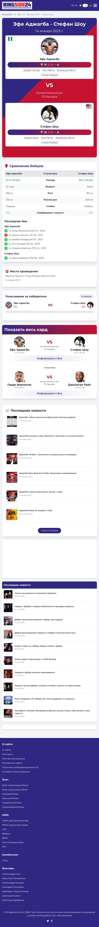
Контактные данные (13, 758)
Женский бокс (10, 798)
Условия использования (16, 771)
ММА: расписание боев (15, 820)
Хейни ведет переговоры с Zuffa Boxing (35, 659)
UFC (4, 829)
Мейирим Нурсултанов (15, 891)
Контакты (7, 754)
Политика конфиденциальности (20, 767)
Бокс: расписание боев (15, 785)
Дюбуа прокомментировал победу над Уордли (39, 619)
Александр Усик (11, 874)
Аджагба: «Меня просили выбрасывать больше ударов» (47, 417)
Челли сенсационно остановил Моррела (35, 593)
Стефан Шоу (49, 126)
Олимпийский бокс (13, 807)
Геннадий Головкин (13, 887)
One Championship (12, 842)
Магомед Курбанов (13, 900)
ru (73, 5)
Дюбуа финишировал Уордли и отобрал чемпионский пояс (45, 633)
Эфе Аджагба (49, 59)
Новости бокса (49, 530)
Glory (5, 860)
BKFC (5, 838)
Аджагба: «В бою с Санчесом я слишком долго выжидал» (48, 454)
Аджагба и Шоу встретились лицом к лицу (40, 492)
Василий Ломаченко (13, 878)
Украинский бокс (12, 802)
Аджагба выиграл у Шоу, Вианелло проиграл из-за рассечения (51, 436)
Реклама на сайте (12, 763)
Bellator (6, 833)
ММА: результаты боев (15, 825)
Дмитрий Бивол (11, 895)
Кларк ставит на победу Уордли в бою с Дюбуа (38, 646)
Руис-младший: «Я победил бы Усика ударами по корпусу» (45, 699)
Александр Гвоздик (13, 882)
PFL (4, 846)
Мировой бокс (10, 794)
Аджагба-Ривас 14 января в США (35, 510)
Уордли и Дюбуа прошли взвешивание (35, 672)
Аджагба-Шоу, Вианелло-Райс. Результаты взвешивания (47, 473)
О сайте (6, 750)
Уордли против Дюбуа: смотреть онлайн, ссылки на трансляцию (47, 685)
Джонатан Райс (79, 384)
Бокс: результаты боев (14, 789)
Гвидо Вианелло (19, 384)
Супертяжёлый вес (49, 92)
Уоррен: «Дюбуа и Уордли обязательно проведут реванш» (44, 606)
